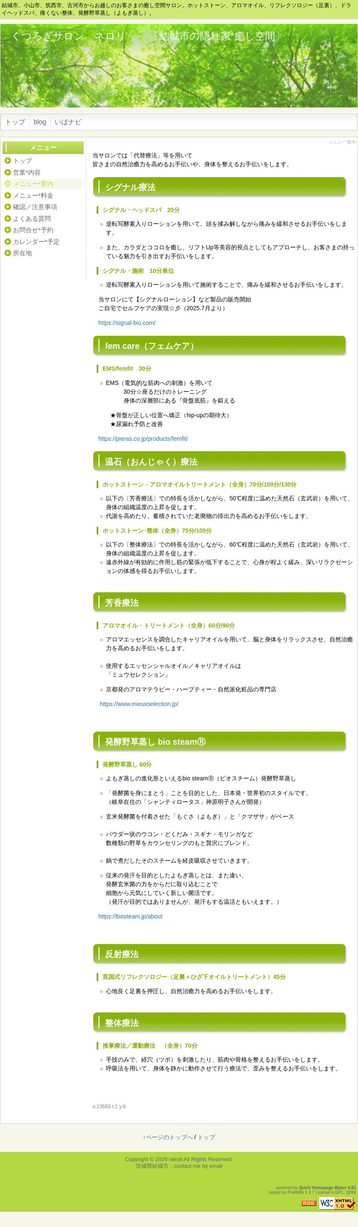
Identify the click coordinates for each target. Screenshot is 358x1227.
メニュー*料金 (33, 195)
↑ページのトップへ (168, 1137)
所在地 (22, 252)
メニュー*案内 (33, 183)
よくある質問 (32, 218)
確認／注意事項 (35, 206)
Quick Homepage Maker (322, 1187)
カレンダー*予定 (36, 241)
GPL (339, 1192)
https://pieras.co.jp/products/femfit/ (143, 438)
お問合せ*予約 (33, 229)
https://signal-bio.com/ (126, 322)
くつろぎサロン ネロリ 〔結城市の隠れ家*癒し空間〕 (148, 36)
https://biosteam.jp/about (130, 916)
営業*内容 (27, 172)
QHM (351, 1192)
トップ (15, 122)
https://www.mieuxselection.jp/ (139, 704)
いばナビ (68, 122)
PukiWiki (296, 1192)
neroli (175, 1159)
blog (40, 122)
